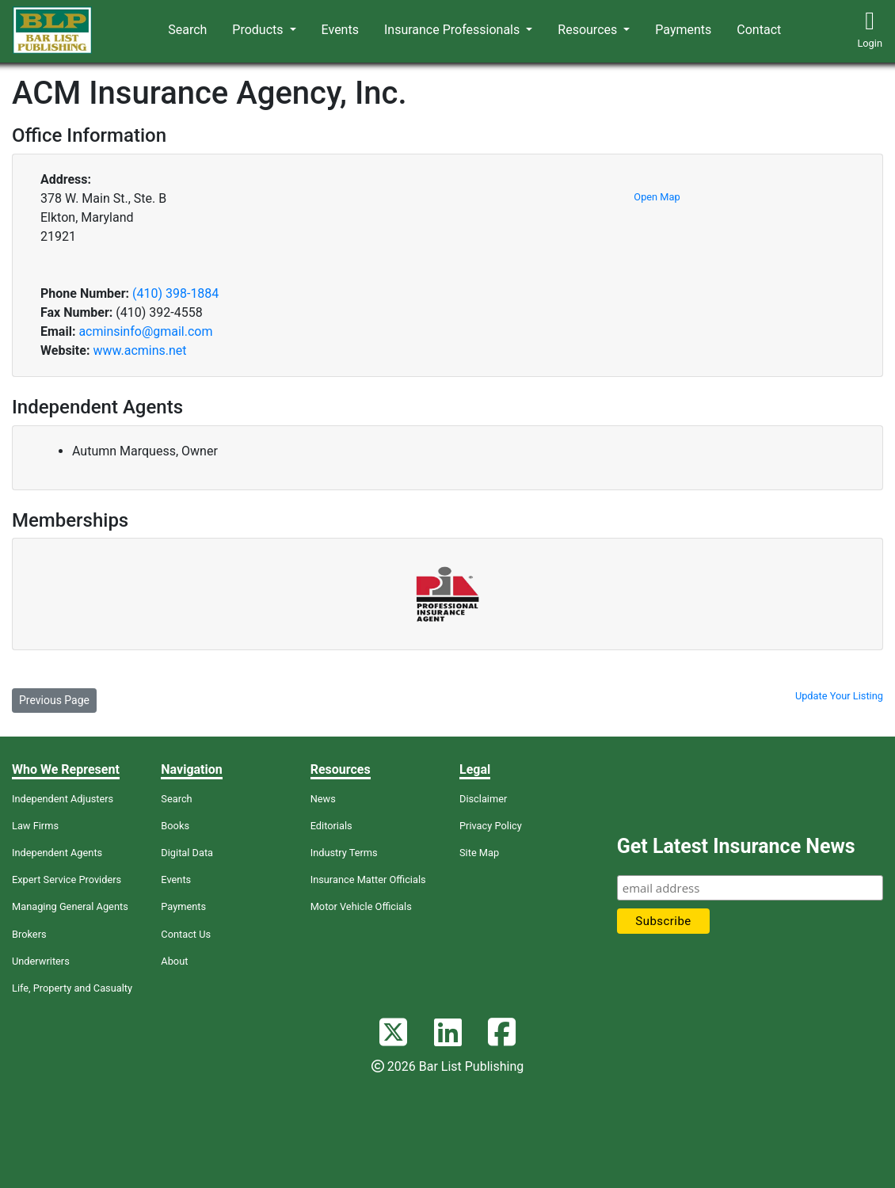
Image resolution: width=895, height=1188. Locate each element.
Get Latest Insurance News (736, 846)
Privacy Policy (490, 826)
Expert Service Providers (66, 879)
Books (175, 826)
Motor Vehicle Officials (361, 906)
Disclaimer (483, 799)
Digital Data (187, 853)
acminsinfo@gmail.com (145, 331)
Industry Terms (344, 853)
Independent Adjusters (62, 799)
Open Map (657, 197)
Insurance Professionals (453, 29)
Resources (589, 29)
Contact (759, 29)
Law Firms (35, 826)
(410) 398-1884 (175, 293)
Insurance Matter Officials (368, 879)
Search (187, 29)
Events (340, 29)
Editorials (331, 826)
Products (259, 29)
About (174, 961)
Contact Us (186, 934)
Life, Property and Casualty (72, 988)
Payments (683, 29)
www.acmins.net (139, 350)
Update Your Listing (839, 696)
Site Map (479, 853)
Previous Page (54, 700)
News (323, 799)
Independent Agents (57, 853)
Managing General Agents (70, 906)
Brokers (29, 934)
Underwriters (41, 961)
